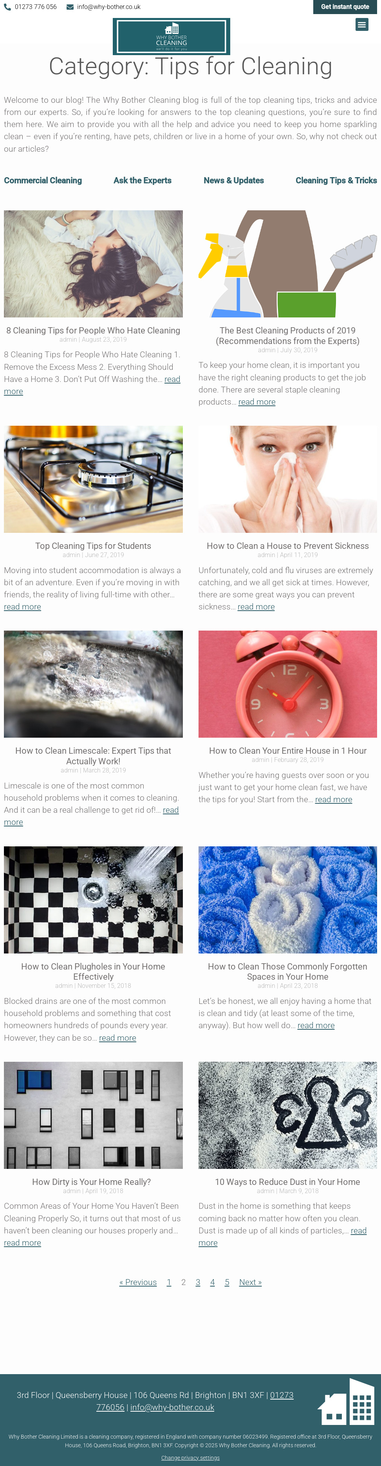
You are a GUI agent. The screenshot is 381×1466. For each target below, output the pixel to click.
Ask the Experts (143, 180)
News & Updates (234, 180)
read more (257, 402)
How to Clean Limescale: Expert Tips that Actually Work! (93, 756)
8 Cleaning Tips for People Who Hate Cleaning (93, 330)
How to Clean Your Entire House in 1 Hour (288, 751)
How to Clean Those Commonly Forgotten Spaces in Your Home (287, 971)
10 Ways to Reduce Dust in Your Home (287, 1182)
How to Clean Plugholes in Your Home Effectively (93, 971)
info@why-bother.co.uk (172, 1407)
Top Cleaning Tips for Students (93, 546)
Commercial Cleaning (43, 180)
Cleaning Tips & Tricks (336, 180)
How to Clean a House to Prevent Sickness (288, 546)
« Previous (138, 1282)
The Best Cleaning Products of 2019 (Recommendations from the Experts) (288, 335)
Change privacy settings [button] (190, 1458)
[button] (362, 24)
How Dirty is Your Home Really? (93, 1182)
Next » (250, 1282)
